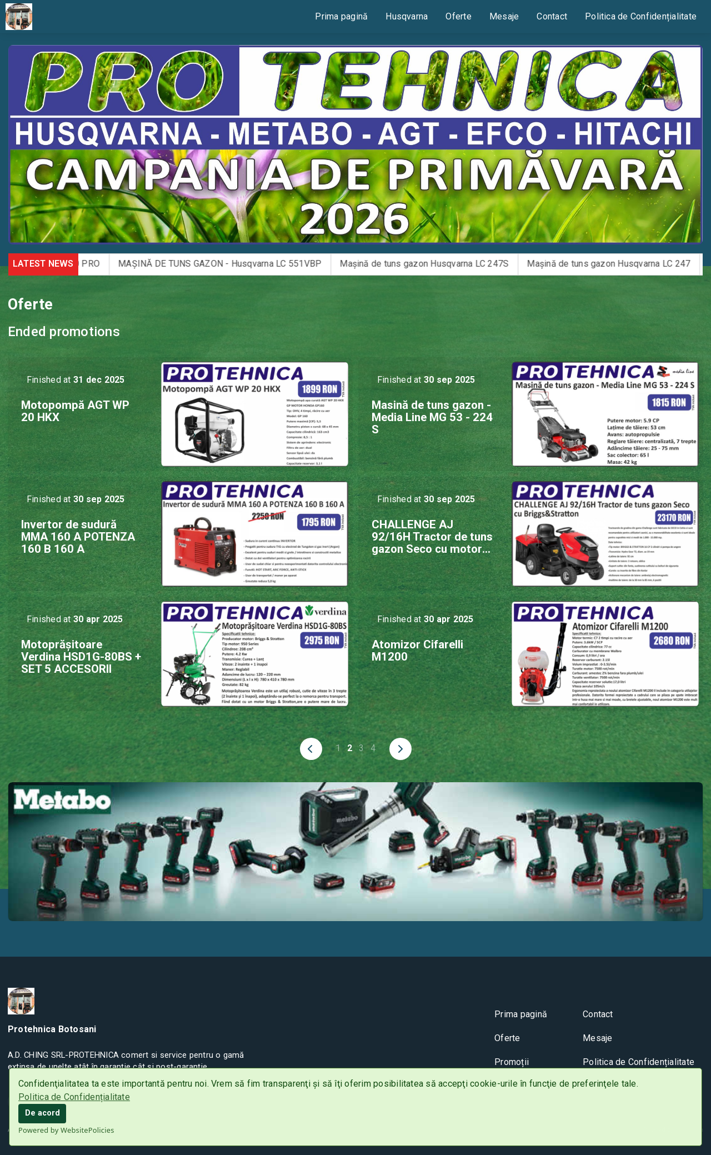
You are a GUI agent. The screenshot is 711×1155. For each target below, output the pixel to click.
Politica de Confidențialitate (74, 1097)
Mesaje (504, 16)
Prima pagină (341, 16)
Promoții (511, 1062)
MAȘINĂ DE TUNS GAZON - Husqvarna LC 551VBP (235, 263)
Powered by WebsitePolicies (66, 1130)
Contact (552, 16)
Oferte (458, 16)
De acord (42, 1113)
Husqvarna (406, 16)
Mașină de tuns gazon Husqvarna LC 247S (439, 263)
